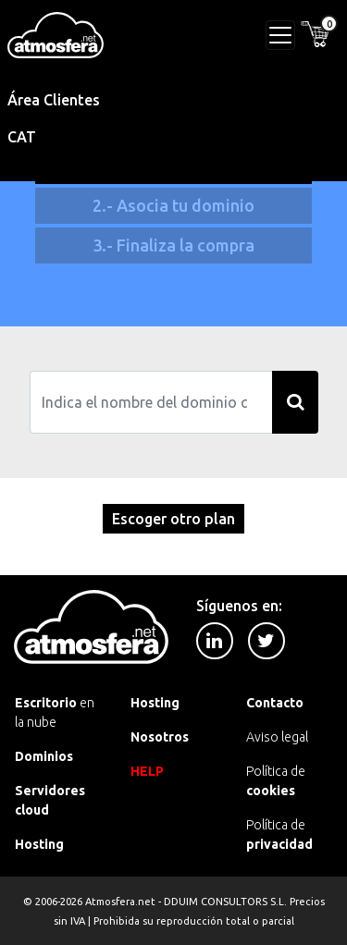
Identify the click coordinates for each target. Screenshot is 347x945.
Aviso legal (277, 737)
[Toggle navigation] (280, 35)
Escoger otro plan (173, 518)
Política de (275, 781)
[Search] (151, 402)
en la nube (54, 712)
